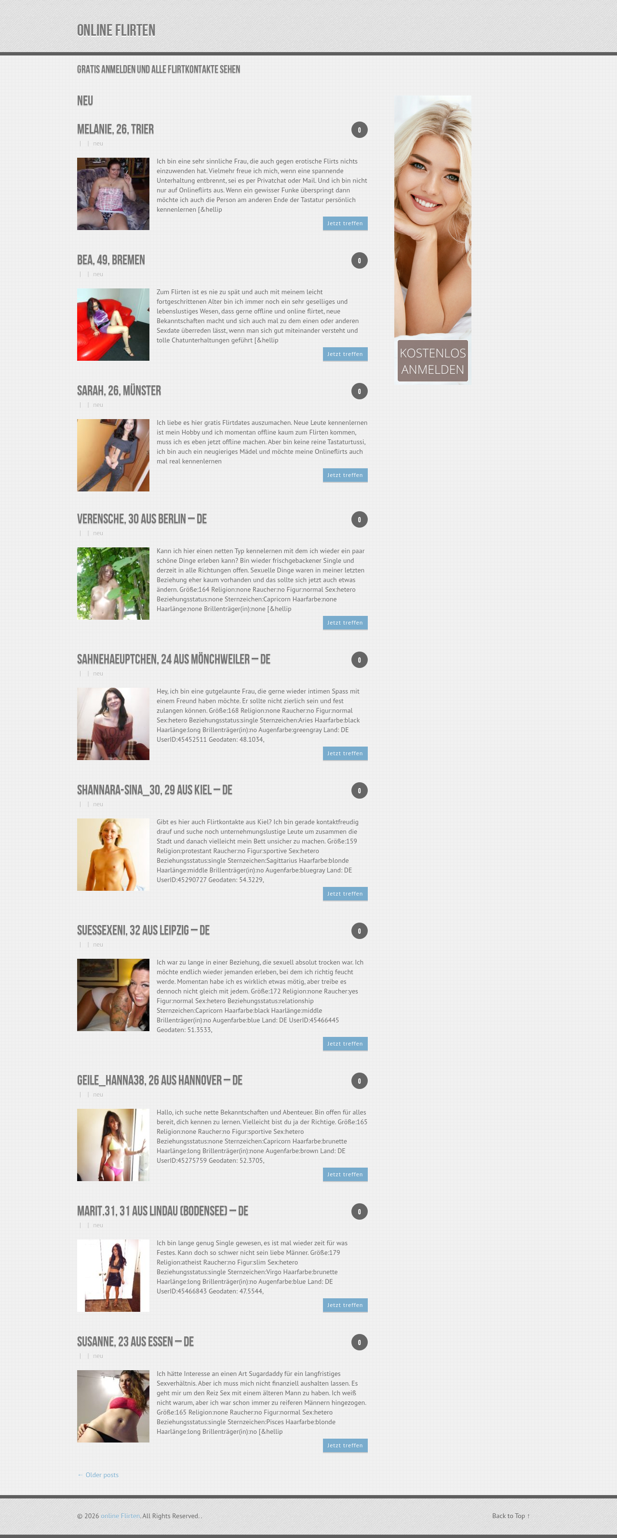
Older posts (98, 1474)
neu (98, 143)
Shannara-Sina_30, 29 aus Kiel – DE (154, 790)
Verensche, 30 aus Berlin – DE (142, 519)
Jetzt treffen (345, 223)
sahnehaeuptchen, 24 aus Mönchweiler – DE (173, 659)
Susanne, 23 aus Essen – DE (135, 1342)
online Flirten (116, 31)
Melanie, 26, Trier (115, 129)
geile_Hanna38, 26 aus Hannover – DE (159, 1081)
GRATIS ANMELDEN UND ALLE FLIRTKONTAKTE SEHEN (158, 69)
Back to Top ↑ (511, 1515)
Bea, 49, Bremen (111, 260)
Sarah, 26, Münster (119, 391)
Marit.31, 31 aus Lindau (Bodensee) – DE (162, 1211)
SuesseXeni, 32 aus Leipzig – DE (143, 931)
